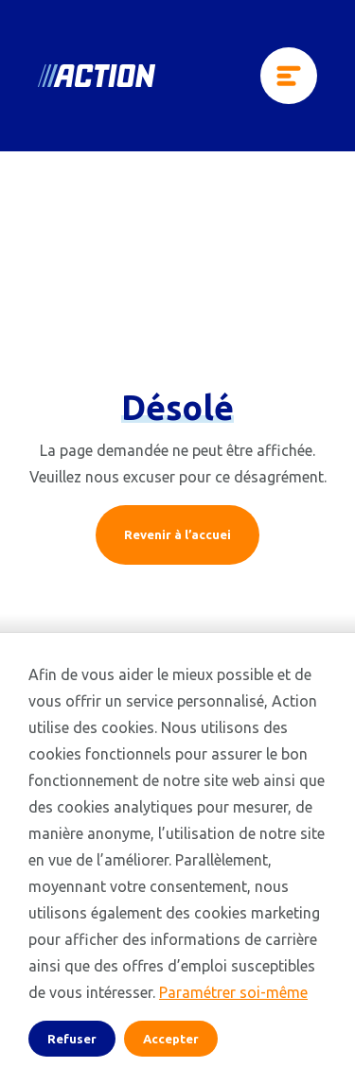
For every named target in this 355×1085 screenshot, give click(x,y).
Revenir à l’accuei (177, 534)
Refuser (72, 1038)
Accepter (171, 1038)
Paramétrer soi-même (233, 992)
